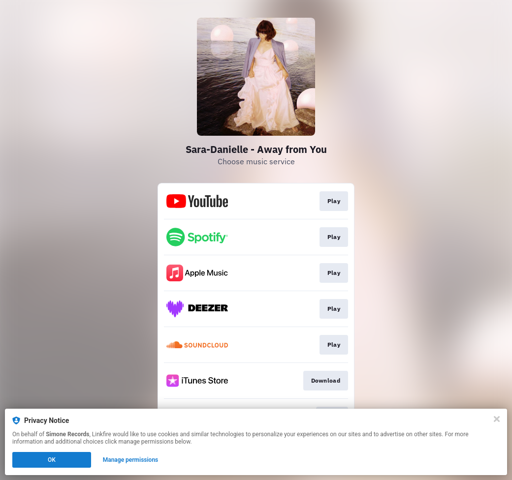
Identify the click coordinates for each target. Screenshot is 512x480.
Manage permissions (131, 459)
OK (52, 459)
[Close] (497, 419)
